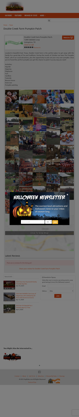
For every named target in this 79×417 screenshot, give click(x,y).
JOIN (55, 222)
